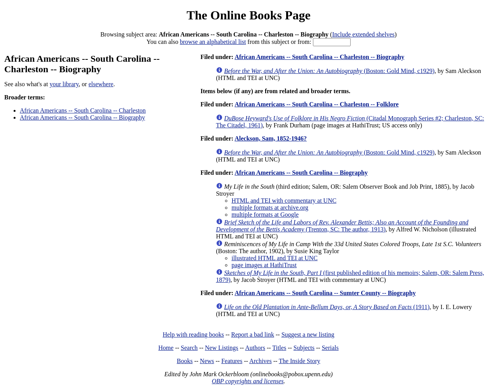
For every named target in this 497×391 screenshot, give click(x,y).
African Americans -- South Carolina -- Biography (82, 117)
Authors (255, 347)
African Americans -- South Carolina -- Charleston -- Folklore (316, 104)
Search (189, 347)
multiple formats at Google (265, 214)
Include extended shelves (363, 34)
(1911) (326, 307)
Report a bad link (252, 334)
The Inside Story (299, 361)
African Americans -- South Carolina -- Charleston (83, 110)
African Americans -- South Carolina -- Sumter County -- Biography (325, 293)
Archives (260, 361)
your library (64, 84)
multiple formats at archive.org (269, 207)
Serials (330, 347)
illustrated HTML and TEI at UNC (274, 258)
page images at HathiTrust (264, 265)
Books (185, 361)
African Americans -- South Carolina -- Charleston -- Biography (319, 57)
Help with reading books (193, 334)
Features (231, 361)
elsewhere (101, 84)
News (207, 361)
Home (166, 347)
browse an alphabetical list (213, 41)
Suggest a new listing (308, 334)
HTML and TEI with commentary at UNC (283, 200)
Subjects (304, 347)
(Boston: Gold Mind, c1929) (329, 71)
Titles (279, 347)
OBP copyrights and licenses (247, 381)
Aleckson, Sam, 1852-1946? (271, 138)
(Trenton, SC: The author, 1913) (342, 226)
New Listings (221, 347)
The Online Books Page (248, 15)
